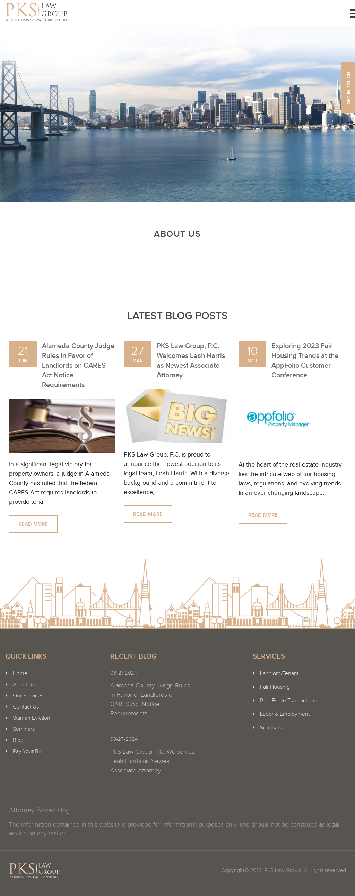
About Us (24, 684)
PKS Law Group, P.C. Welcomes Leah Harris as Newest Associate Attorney (152, 761)
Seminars (24, 729)
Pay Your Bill (27, 751)
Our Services (28, 696)
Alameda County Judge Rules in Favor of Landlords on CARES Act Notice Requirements (78, 365)
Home (20, 673)
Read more (33, 524)
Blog (18, 740)
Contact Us (26, 707)
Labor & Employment (285, 714)
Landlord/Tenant (279, 673)
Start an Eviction (31, 718)
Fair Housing (275, 687)
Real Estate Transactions (288, 700)
